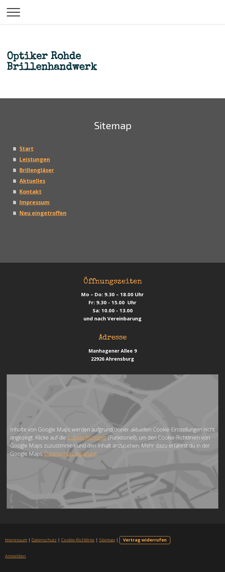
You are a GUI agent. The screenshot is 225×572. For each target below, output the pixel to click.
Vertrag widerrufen (145, 540)
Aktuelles (32, 181)
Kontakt (30, 191)
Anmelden (15, 556)
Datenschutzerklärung (70, 453)
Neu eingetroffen (42, 213)
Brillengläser (36, 170)
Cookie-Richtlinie (86, 437)
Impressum (34, 202)
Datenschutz (44, 540)
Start (26, 148)
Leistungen (34, 159)
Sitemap (107, 540)
